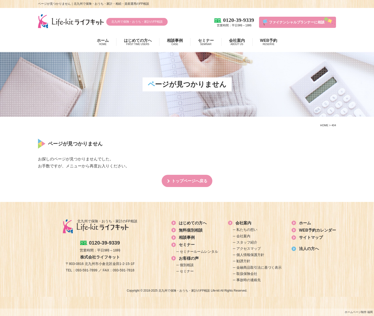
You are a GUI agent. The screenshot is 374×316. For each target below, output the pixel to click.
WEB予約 (268, 42)
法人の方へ (309, 249)
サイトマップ (311, 237)
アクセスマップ (248, 249)
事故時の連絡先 (248, 280)
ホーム (103, 42)
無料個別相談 (191, 230)
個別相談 (187, 265)
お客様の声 (189, 258)
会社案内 (237, 42)
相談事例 (175, 42)
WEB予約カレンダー (317, 230)
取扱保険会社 (246, 274)
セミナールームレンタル (199, 251)
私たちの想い (246, 230)
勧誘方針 (243, 261)
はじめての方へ (138, 42)
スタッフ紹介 (246, 242)
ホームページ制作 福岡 (359, 312)
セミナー (206, 42)
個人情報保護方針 (250, 255)
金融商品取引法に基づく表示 (259, 267)
